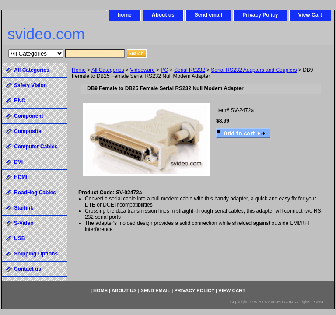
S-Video (23, 223)
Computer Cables (35, 147)
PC (164, 70)
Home (79, 70)
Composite (27, 131)
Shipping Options (36, 254)
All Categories (107, 70)
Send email (208, 15)
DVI (18, 162)
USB (19, 238)
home (125, 15)
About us (163, 15)
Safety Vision (30, 85)
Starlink (23, 208)
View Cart (310, 15)
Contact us (27, 269)
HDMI (21, 177)
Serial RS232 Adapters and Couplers (254, 70)
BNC (19, 101)
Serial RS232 (189, 70)
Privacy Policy (260, 15)
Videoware (142, 70)
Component (28, 116)
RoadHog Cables (35, 192)
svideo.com (46, 33)
